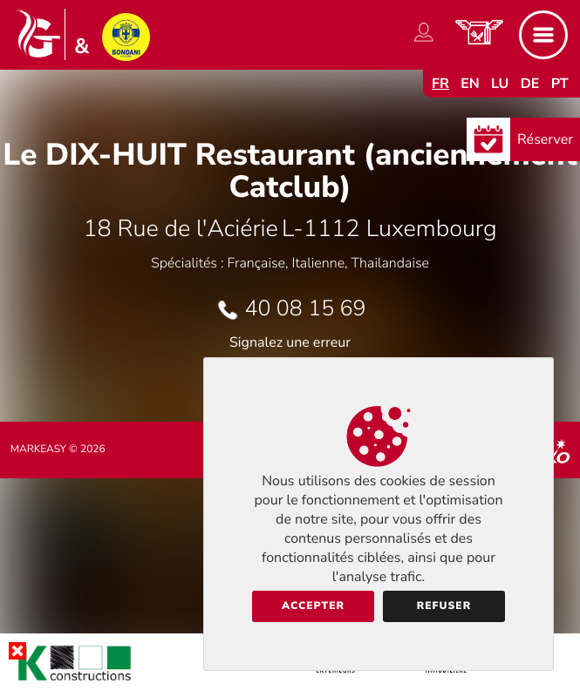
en (470, 83)
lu (499, 83)
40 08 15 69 (305, 308)
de (530, 83)
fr (440, 83)
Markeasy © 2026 (58, 450)
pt (560, 83)
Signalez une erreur (290, 342)
